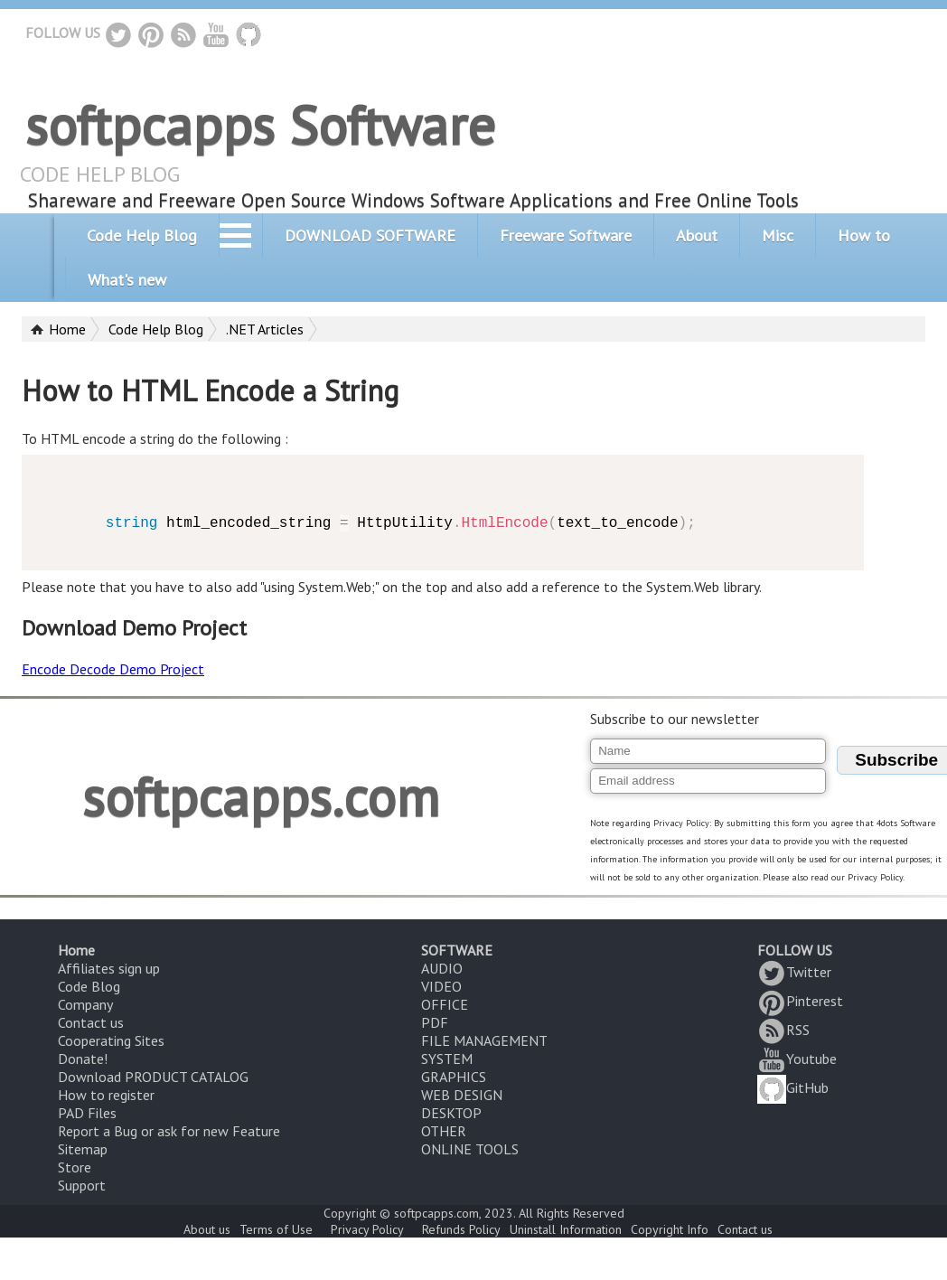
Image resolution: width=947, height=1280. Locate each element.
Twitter (794, 972)
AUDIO (442, 968)
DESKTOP (451, 1113)
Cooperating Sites (111, 1040)
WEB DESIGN (461, 1095)
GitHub (793, 1087)
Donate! (83, 1058)
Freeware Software (566, 235)
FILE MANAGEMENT (484, 1040)
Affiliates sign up (109, 968)
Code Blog (89, 986)
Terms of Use (276, 1229)
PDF (434, 1022)
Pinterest (800, 1001)
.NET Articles (265, 329)
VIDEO (441, 986)
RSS (783, 1030)
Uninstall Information (566, 1229)
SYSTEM (447, 1058)
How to (864, 235)
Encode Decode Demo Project (113, 669)
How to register (106, 1095)
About (696, 235)
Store (74, 1167)
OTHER (443, 1131)
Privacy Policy (367, 1229)
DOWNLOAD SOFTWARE (370, 235)
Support (82, 1185)
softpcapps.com (260, 796)
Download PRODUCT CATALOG (153, 1077)
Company (85, 1004)
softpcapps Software (260, 124)
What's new (127, 279)
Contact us (91, 1022)
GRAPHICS (453, 1077)
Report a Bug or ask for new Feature (169, 1131)
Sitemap (83, 1149)
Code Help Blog (142, 235)
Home (67, 329)
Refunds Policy (461, 1229)
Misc (777, 235)
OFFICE (444, 1004)
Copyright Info (669, 1229)
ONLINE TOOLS (470, 1149)
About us (206, 1229)
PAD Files (87, 1113)
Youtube (797, 1058)
